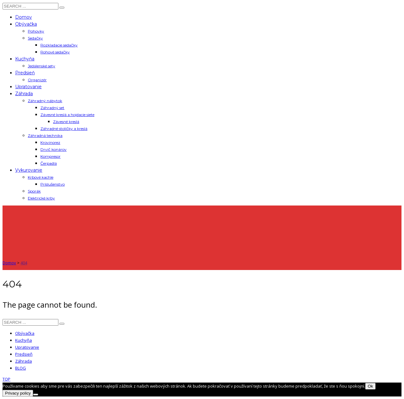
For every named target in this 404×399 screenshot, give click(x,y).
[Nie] (35, 395)
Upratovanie (27, 347)
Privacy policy (18, 393)
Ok (370, 386)
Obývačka (24, 333)
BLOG (20, 368)
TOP (6, 379)
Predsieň (24, 354)
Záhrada (23, 361)
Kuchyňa (23, 340)
